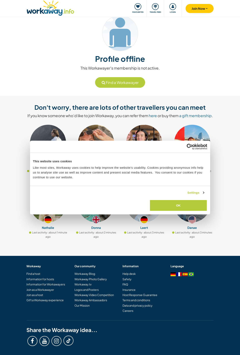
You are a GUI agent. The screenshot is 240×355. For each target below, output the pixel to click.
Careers (128, 310)
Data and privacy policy (138, 305)
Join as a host (34, 295)
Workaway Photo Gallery (90, 279)
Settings (193, 192)
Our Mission (82, 305)
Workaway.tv (82, 284)
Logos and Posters (86, 289)
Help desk (129, 273)
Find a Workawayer (120, 82)
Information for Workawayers (45, 284)
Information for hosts (40, 279)
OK (178, 205)
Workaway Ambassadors (90, 300)
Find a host (33, 273)
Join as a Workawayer (40, 289)
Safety (127, 279)
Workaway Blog (84, 273)
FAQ (125, 284)
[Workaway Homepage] (50, 7)
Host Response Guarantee (140, 295)
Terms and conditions (136, 300)
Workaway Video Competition (94, 295)
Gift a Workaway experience (45, 300)
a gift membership (195, 115)
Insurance (129, 289)
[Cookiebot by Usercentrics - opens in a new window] (189, 147)
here (153, 115)
